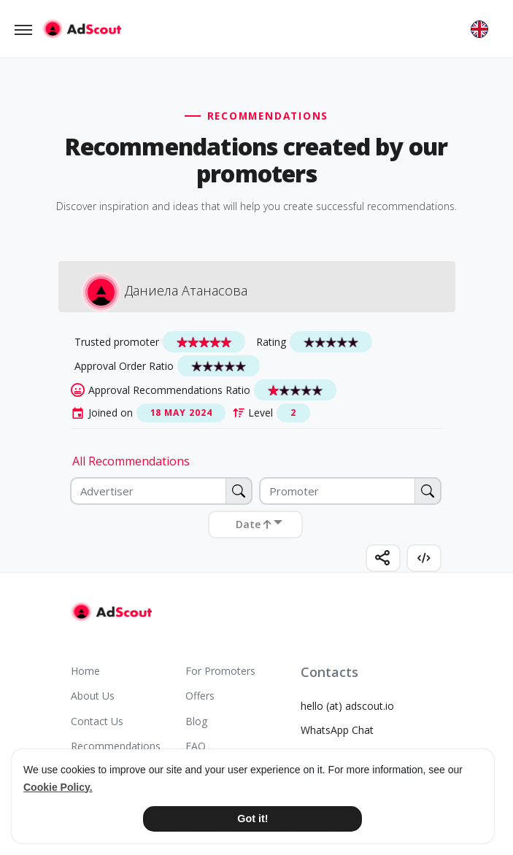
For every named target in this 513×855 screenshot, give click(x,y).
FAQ (195, 746)
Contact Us (97, 721)
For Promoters (220, 671)
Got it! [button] (252, 818)
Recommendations (116, 746)
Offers (200, 696)
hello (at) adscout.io (347, 706)
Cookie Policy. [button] (58, 787)
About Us (93, 696)
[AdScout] (111, 612)
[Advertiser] (161, 491)
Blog (196, 721)
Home (85, 671)
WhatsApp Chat (337, 730)
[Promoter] (350, 491)
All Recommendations (131, 461)
